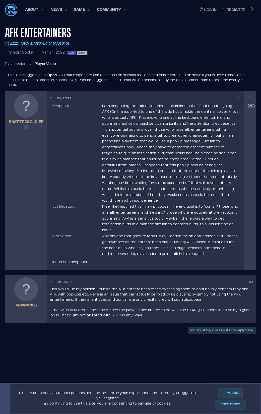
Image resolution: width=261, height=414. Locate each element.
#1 (240, 98)
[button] (34, 10)
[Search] (251, 10)
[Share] (232, 99)
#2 (251, 282)
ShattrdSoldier (22, 52)
